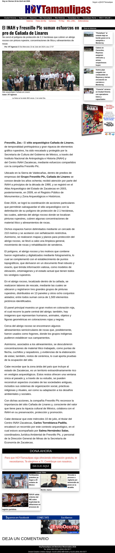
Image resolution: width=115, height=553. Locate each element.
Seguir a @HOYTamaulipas (102, 2)
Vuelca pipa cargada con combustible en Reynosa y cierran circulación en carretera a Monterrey (103, 77)
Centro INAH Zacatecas (22, 162)
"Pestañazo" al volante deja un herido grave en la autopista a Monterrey (103, 38)
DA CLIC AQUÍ (41, 466)
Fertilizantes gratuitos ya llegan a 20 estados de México (34, 480)
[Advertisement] (40, 119)
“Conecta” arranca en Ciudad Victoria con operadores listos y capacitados (103, 94)
